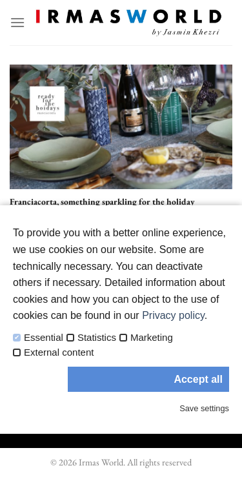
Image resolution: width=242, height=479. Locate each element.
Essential (43, 337)
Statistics (96, 337)
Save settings (204, 408)
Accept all (198, 379)
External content (59, 352)
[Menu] (17, 22)
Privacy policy (173, 315)
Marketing (151, 337)
